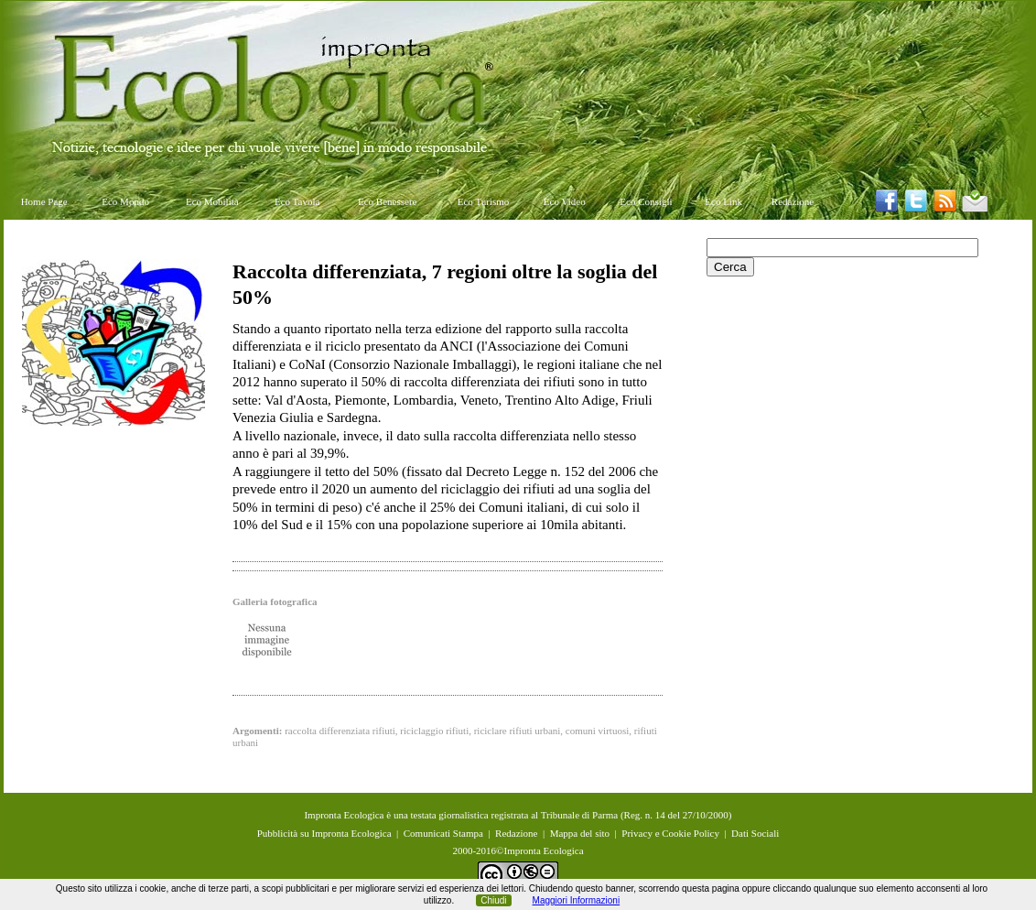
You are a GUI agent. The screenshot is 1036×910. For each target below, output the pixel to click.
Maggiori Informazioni (577, 900)
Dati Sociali (755, 833)
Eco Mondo (125, 201)
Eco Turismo (484, 201)
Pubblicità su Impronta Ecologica (324, 833)
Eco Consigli (646, 201)
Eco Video (565, 201)
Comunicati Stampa (443, 833)
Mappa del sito (580, 833)
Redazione (793, 201)
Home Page (44, 201)
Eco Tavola (297, 201)
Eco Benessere (387, 201)
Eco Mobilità (212, 201)
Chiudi (493, 900)
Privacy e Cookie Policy (670, 833)
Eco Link (723, 201)
